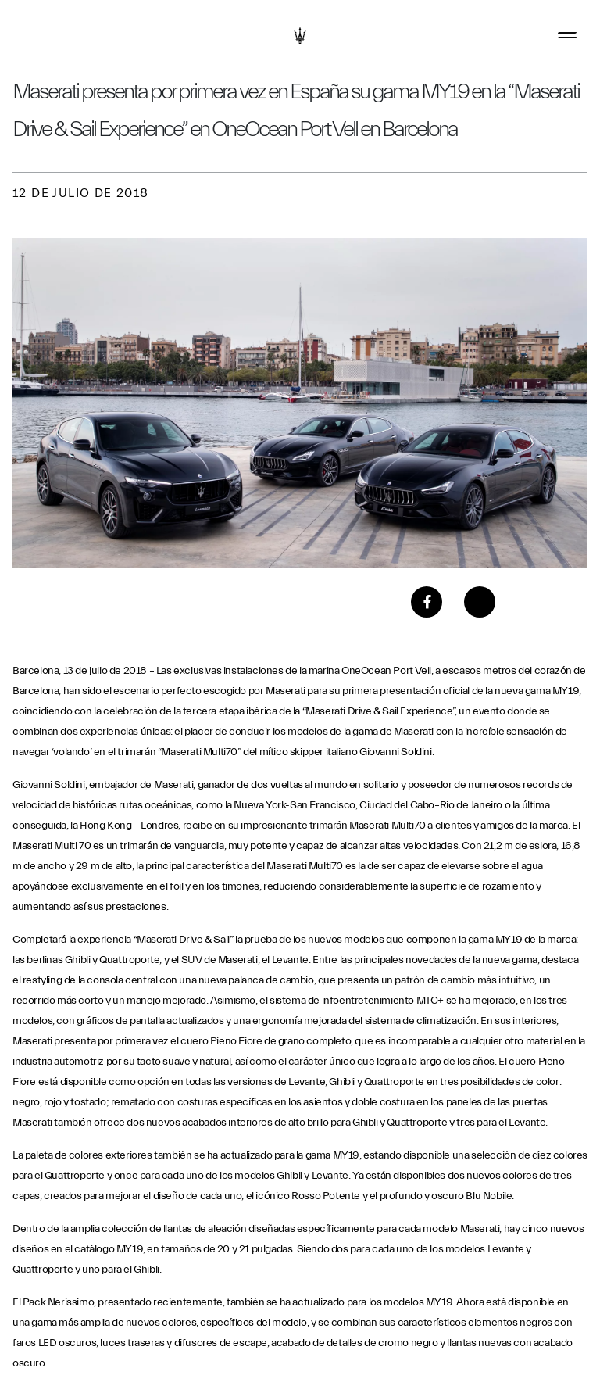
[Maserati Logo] (300, 35)
